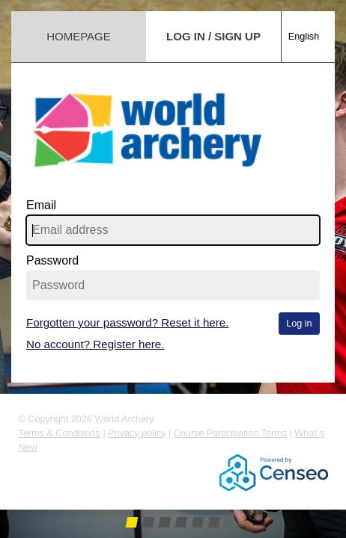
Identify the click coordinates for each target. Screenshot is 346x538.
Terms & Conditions (59, 433)
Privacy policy (137, 433)
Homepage (78, 36)
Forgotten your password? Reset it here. (127, 322)
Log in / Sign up (213, 36)
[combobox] (308, 21)
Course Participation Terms (230, 433)
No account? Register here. (95, 344)
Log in (299, 323)
